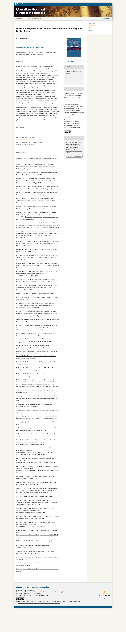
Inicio (18, 24)
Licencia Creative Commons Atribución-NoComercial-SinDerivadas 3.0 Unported (39, 624)
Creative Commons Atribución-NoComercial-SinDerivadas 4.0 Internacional (74, 113)
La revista (19, 18)
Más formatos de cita (74, 156)
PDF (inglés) (70, 61)
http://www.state (21, 540)
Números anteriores (34, 18)
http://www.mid (45, 359)
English (91, 28)
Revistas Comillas (22, 3)
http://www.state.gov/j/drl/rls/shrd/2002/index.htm (30, 534)
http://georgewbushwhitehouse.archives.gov (29, 566)
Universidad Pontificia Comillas (62, 622)
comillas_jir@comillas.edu (41, 616)
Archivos (24, 24)
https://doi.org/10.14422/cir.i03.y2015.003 (31, 47)
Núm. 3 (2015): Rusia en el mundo (38, 24)
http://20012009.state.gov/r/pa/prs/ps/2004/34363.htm (31, 548)
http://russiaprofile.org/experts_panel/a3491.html (30, 465)
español (91, 30)
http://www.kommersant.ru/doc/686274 (27, 329)
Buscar (105, 18)
